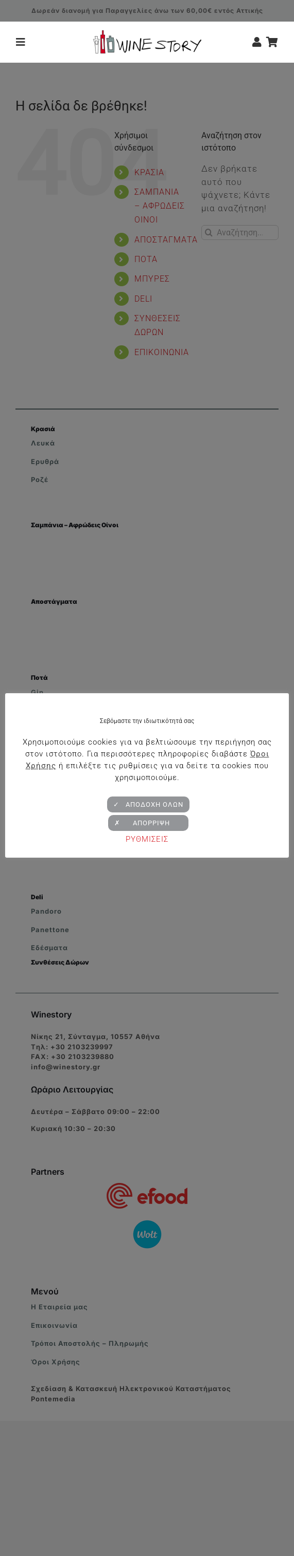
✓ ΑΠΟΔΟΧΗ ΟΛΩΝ (148, 804)
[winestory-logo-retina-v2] (147, 34)
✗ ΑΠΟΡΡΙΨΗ (148, 823)
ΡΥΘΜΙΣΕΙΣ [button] (147, 839)
